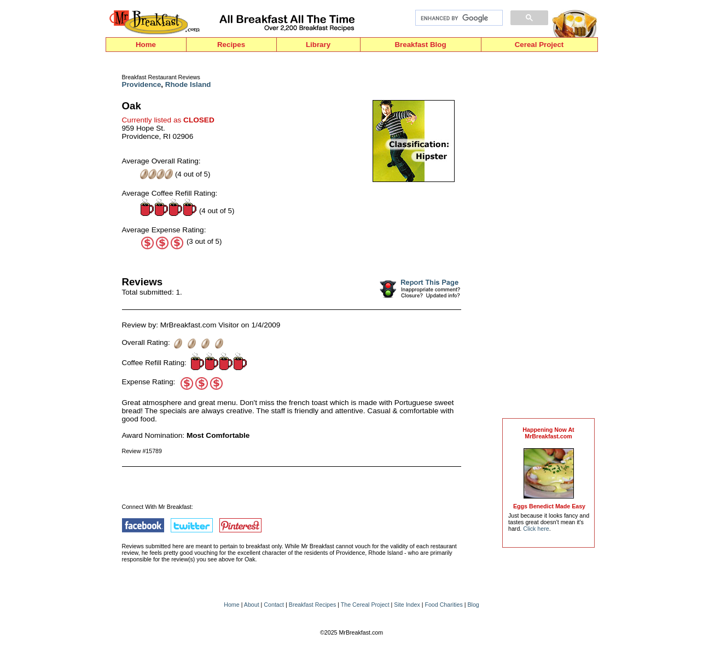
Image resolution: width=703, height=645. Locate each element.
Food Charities (443, 604)
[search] (458, 18)
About (251, 604)
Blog (473, 604)
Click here (536, 528)
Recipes (231, 44)
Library (318, 44)
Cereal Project (539, 44)
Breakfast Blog (420, 44)
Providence (141, 84)
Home (146, 44)
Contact (274, 604)
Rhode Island (188, 84)
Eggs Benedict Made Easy (549, 506)
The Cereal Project (365, 604)
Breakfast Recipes (312, 604)
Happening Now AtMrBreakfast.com (548, 432)
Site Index (407, 604)
